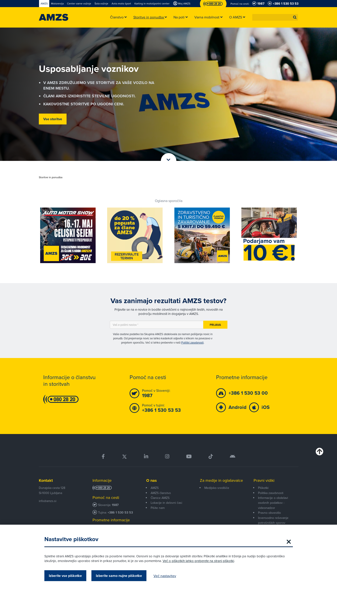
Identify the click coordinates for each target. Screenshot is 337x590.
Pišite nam (158, 508)
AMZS (155, 488)
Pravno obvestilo (269, 512)
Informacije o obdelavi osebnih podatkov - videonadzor (273, 503)
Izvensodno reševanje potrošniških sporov (273, 520)
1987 (115, 505)
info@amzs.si (47, 501)
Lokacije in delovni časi (166, 502)
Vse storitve (52, 119)
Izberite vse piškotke (65, 575)
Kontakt (46, 480)
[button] (295, 17)
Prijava (215, 325)
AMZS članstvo (161, 493)
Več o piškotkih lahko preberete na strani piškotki (198, 560)
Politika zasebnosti (270, 493)
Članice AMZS (160, 498)
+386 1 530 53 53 (120, 512)
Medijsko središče (216, 488)
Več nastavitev (165, 575)
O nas (151, 480)
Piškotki (263, 488)
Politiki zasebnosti (192, 342)
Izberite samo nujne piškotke (119, 575)
